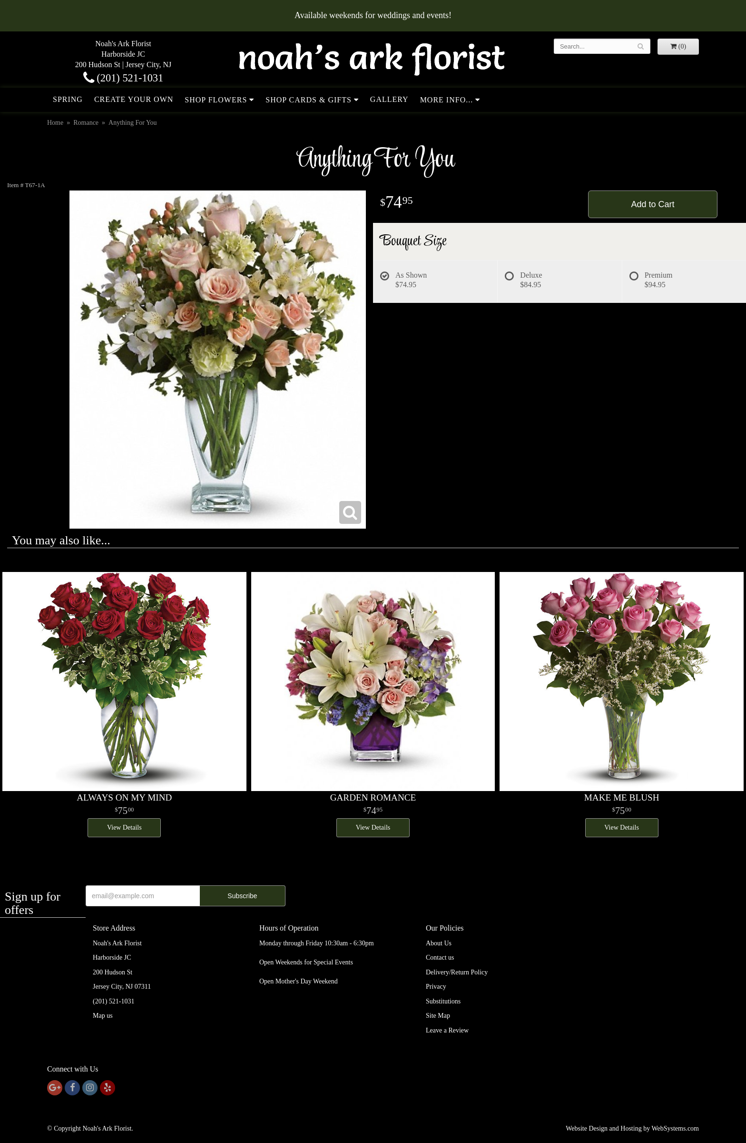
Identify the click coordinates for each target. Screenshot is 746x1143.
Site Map (438, 1015)
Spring (68, 99)
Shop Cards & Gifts (308, 100)
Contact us (440, 957)
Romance (85, 122)
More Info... (446, 100)
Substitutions (443, 1001)
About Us (439, 943)
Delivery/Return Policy (457, 972)
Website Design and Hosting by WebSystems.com (632, 1128)
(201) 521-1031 (123, 78)
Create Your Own (133, 99)
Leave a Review (447, 1030)
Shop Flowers (216, 100)
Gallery (389, 99)
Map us (103, 1015)
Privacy (436, 986)
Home (55, 122)
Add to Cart (652, 204)
